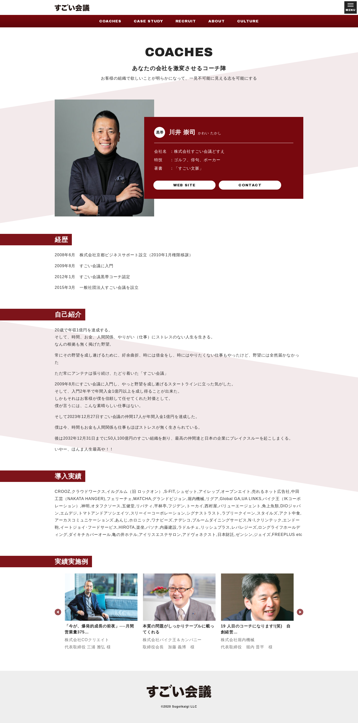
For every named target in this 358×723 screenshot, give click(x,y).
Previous (58, 612)
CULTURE (248, 21)
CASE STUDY (148, 21)
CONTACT (230, 185)
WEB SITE (177, 185)
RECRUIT (186, 21)
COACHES (110, 21)
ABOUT (216, 21)
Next (300, 612)
